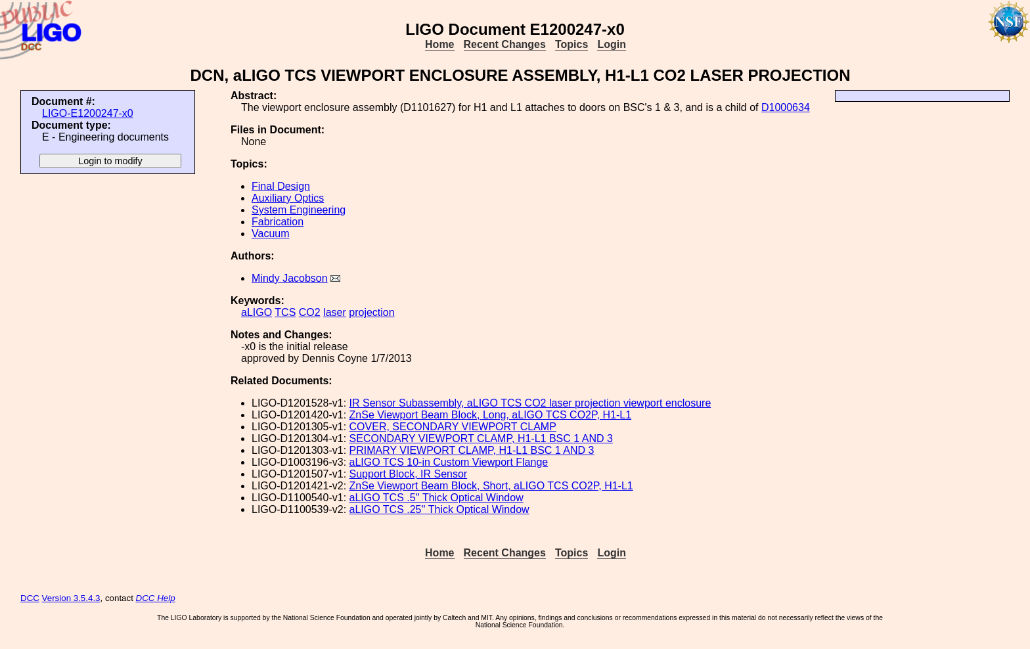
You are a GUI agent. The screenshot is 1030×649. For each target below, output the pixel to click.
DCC (29, 598)
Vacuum (271, 233)
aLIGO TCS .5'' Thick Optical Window (436, 497)
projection (371, 312)
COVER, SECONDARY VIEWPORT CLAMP (452, 426)
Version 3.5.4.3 (71, 598)
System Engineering (299, 209)
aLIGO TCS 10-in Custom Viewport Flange (449, 462)
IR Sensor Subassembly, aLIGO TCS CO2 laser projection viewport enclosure (530, 403)
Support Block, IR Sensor (408, 474)
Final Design (281, 186)
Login (611, 44)
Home (439, 44)
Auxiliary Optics (288, 198)
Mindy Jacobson (290, 278)
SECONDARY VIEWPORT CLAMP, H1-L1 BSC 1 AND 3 (481, 438)
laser (334, 312)
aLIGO (256, 312)
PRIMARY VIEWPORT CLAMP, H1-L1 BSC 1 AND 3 (471, 450)
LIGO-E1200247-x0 (87, 113)
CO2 (310, 312)
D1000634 (785, 107)
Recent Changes (505, 44)
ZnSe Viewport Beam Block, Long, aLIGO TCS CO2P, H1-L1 (490, 414)
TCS (285, 312)
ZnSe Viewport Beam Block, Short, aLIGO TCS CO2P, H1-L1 (491, 485)
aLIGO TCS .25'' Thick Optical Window (439, 509)
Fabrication (277, 221)
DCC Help (155, 598)
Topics (571, 44)
